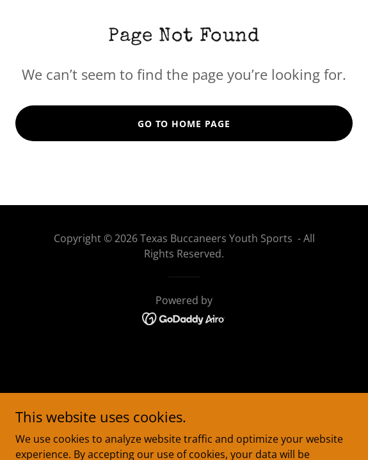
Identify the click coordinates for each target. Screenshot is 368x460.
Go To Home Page (184, 124)
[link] (184, 317)
